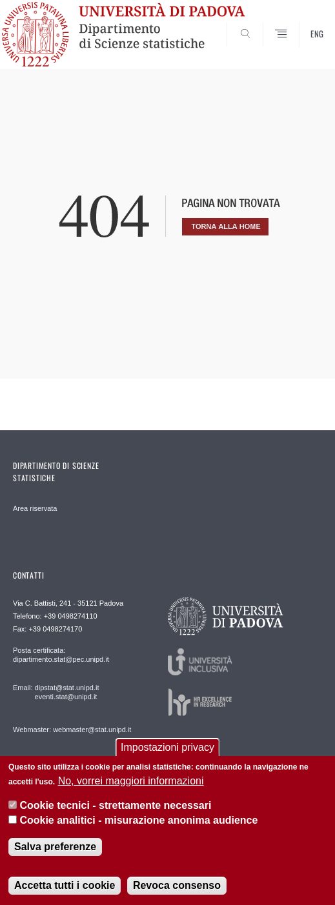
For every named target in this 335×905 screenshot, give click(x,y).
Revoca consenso (177, 885)
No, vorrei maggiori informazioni (131, 780)
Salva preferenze (55, 846)
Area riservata (35, 508)
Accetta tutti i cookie (64, 885)
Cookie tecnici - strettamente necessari (115, 805)
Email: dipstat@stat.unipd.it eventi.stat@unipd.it (56, 692)
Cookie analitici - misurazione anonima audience (138, 820)
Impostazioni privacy (167, 747)
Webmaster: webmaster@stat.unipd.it (72, 729)
